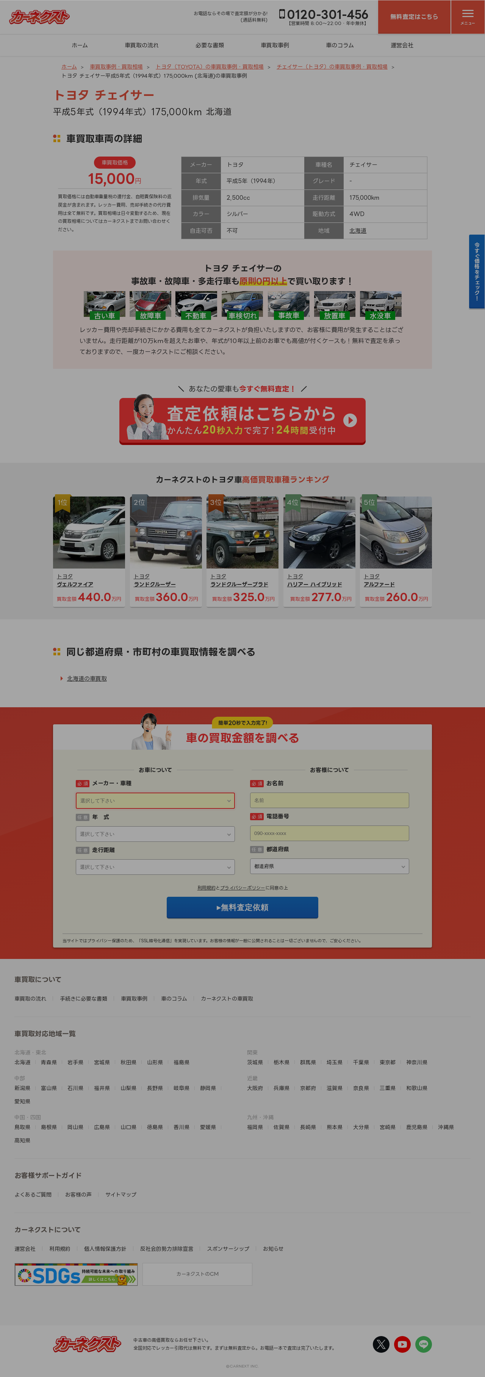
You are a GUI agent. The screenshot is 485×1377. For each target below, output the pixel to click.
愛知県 (22, 1101)
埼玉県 (335, 1062)
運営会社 (402, 45)
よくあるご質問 (33, 1194)
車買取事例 (275, 45)
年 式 (100, 817)
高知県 (22, 1140)
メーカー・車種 (111, 783)
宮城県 (102, 1062)
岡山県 (75, 1127)
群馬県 (308, 1062)
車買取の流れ (142, 45)
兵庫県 (281, 1088)
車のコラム (340, 45)
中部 (19, 1078)
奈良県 (361, 1088)
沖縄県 (446, 1127)
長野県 (155, 1088)
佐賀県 (281, 1127)
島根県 (49, 1127)
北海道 (357, 230)
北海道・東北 (30, 1052)
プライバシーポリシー (242, 887)
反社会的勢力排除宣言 (166, 1249)
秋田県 (128, 1062)
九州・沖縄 (260, 1117)
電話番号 (277, 816)
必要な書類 (210, 45)
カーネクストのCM (197, 1274)
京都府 (308, 1088)
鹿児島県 (416, 1127)
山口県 (128, 1127)
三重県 (388, 1088)
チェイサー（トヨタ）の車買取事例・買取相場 (332, 66)
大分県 (361, 1127)
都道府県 (277, 849)
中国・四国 (27, 1117)
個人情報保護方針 (105, 1249)
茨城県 (255, 1062)
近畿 (252, 1078)
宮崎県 (388, 1127)
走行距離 (103, 850)
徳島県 (155, 1127)
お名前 (274, 783)
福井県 (102, 1088)
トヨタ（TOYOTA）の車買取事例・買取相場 (210, 66)
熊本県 (335, 1127)
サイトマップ (120, 1194)
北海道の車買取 (87, 678)
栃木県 (281, 1062)
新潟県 (22, 1088)
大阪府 (255, 1088)
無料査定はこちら (414, 16)
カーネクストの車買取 (227, 998)
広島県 (102, 1127)
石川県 (75, 1088)
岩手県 (75, 1062)
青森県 (49, 1062)
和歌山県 (416, 1088)
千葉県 (361, 1062)
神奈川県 (416, 1062)
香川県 (181, 1127)
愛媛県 (208, 1127)
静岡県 (208, 1088)
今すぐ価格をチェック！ (477, 271)
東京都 (388, 1062)
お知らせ (273, 1249)
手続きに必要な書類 (83, 998)
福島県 (181, 1062)
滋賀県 (335, 1088)
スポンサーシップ (228, 1249)
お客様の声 (78, 1194)
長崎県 (308, 1127)
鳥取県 (22, 1127)
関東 (252, 1052)
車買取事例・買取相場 (116, 66)
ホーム (80, 45)
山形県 (155, 1062)
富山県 (49, 1088)
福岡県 (255, 1127)
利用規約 (206, 887)
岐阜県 (181, 1088)
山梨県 (128, 1088)
